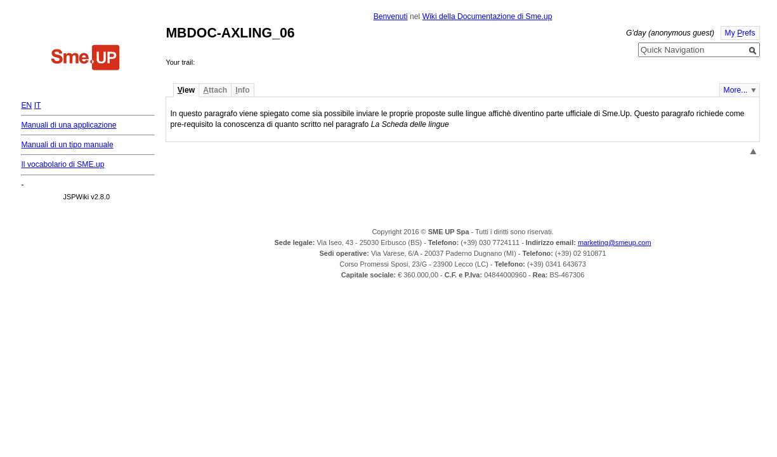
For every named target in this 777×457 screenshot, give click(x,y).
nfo (242, 90)
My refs (740, 33)
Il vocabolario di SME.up (62, 164)
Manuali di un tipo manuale (67, 144)
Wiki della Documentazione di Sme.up (487, 16)
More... (736, 90)
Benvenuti (391, 16)
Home (86, 59)
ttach (215, 90)
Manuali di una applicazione (68, 125)
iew (186, 90)
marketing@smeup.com (614, 242)
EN (26, 105)
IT (37, 105)
